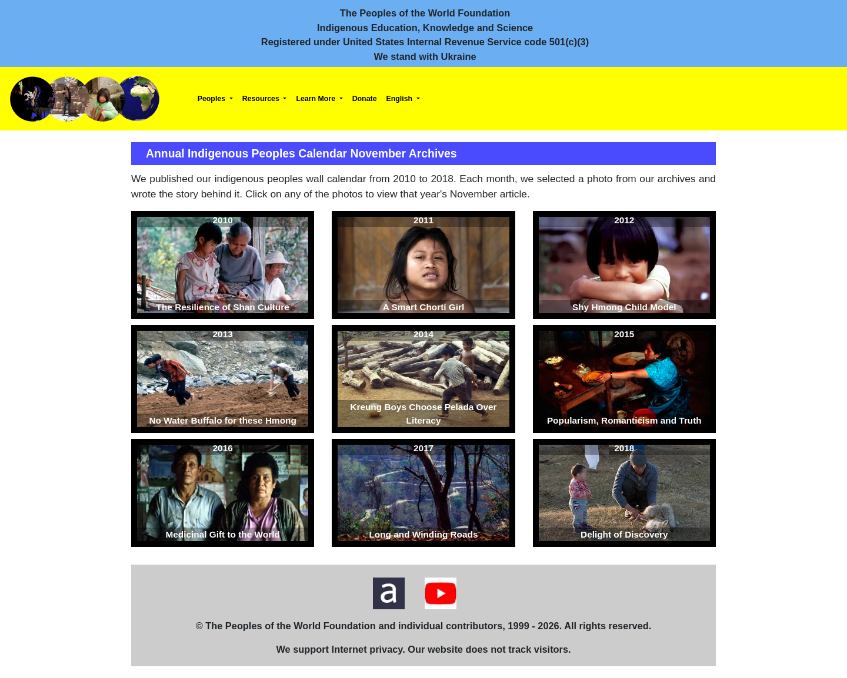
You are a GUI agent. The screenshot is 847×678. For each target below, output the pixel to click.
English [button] (400, 99)
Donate (364, 99)
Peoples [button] (213, 99)
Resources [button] (262, 99)
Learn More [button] (316, 99)
